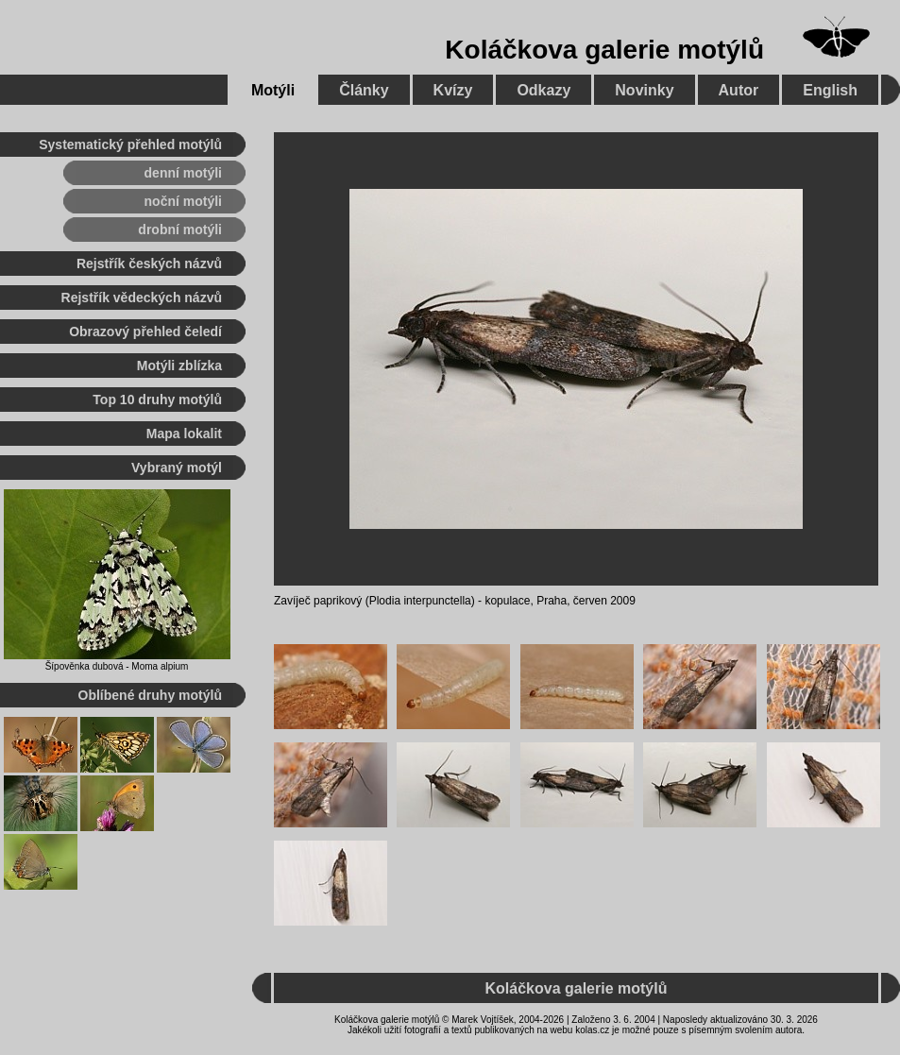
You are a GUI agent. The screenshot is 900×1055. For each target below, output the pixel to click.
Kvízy (453, 90)
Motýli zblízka (179, 365)
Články (363, 90)
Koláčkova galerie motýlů (604, 49)
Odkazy (543, 90)
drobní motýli (180, 229)
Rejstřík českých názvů (149, 263)
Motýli (273, 90)
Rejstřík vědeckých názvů (141, 297)
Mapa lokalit (184, 433)
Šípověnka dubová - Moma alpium (117, 666)
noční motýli (183, 201)
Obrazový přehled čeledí (145, 331)
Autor (739, 90)
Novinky (644, 90)
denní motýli (183, 172)
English (830, 90)
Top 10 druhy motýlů (157, 399)
